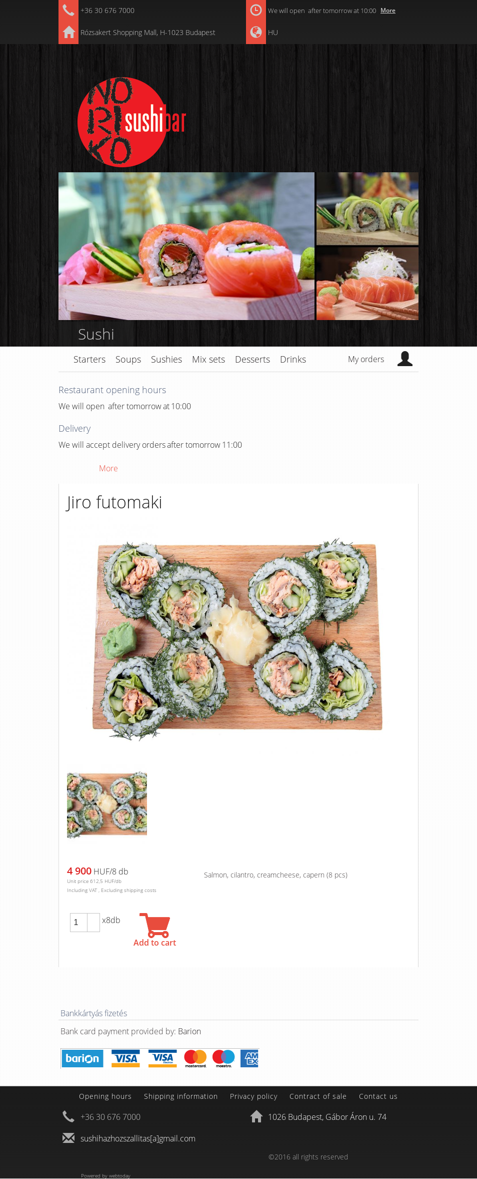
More (388, 10)
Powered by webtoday (105, 1175)
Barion (189, 1031)
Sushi (96, 334)
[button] (93, 918)
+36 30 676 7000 (107, 10)
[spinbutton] (79, 922)
